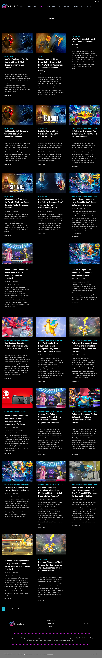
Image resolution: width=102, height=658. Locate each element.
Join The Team (77, 6)
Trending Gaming (31, 6)
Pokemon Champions (77, 128)
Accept (92, 654)
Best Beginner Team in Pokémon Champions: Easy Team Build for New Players (16, 346)
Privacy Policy (51, 620)
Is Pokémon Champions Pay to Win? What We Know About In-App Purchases (84, 134)
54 (18, 609)
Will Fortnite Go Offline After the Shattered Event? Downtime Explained (16, 134)
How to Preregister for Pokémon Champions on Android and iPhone (82, 273)
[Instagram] (98, 1)
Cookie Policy (51, 623)
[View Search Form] (98, 6)
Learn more (50, 654)
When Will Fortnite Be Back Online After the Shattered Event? (83, 42)
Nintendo (23, 411)
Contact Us (51, 626)
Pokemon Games (92, 128)
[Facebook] (92, 1)
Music (54, 6)
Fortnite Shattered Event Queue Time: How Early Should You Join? (48, 134)
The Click (8, 71)
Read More (8, 95)
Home (21, 6)
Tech (48, 6)
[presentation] (17, 43)
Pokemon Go (75, 267)
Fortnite (6, 56)
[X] (95, 1)
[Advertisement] (51, 254)
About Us (87, 6)
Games (12, 56)
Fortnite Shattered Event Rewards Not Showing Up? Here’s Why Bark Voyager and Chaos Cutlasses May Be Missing (50, 65)
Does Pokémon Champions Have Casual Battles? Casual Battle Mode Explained (84, 202)
